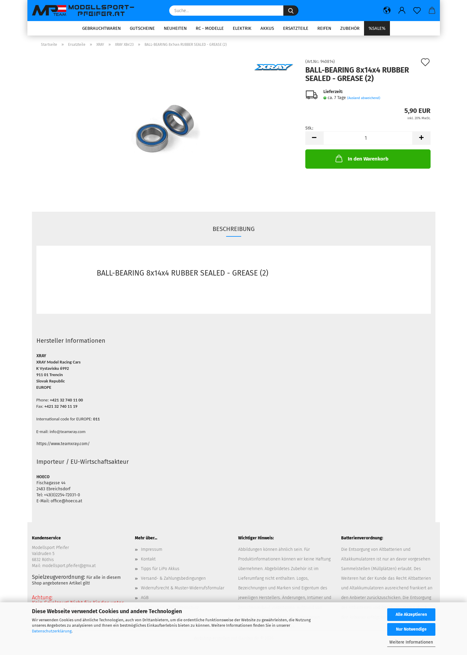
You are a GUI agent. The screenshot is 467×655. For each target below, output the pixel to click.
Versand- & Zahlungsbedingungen (173, 578)
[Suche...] (290, 10)
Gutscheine (142, 28)
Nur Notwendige (411, 629)
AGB (144, 597)
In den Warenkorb (361, 158)
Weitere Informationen (411, 642)
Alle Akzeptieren (411, 614)
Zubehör (350, 28)
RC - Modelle (210, 28)
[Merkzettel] (417, 10)
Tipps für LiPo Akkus (160, 568)
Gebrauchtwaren (101, 28)
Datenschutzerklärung (52, 631)
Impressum (151, 549)
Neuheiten (175, 28)
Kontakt (148, 559)
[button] (386, 10)
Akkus (267, 28)
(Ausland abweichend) (363, 98)
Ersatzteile (295, 28)
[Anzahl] (368, 138)
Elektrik (242, 28)
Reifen (324, 28)
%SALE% (377, 28)
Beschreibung (234, 228)
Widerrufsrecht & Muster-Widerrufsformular (182, 588)
